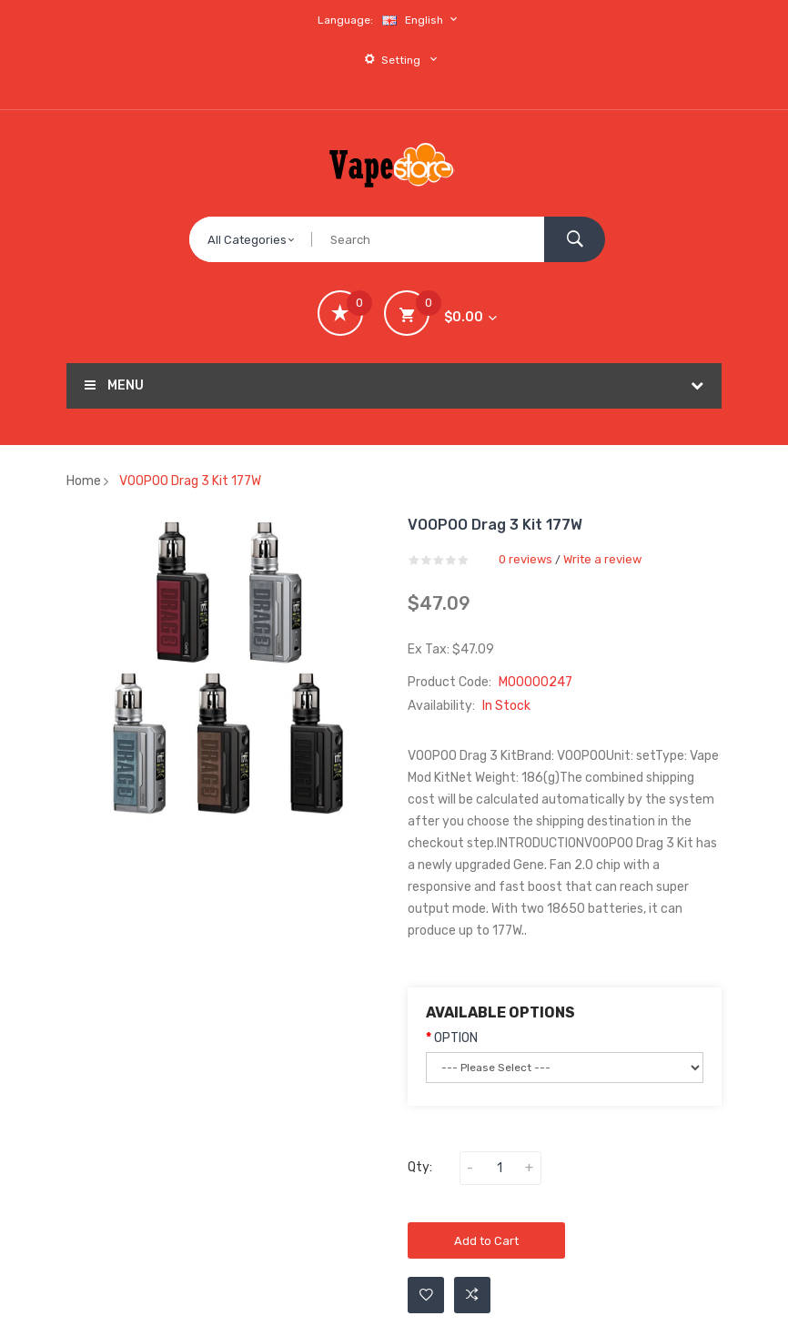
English (422, 19)
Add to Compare (472, 1295)
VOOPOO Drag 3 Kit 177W (190, 481)
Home (83, 481)
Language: (345, 20)
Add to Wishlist (426, 1295)
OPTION (456, 1038)
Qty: (420, 1167)
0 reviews (525, 559)
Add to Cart (486, 1241)
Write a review (602, 559)
